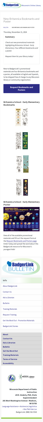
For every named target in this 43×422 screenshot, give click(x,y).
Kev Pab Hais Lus (30, 409)
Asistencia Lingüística (28, 406)
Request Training (9, 314)
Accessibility (8, 363)
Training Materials (10, 309)
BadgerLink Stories (10, 326)
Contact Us (7, 292)
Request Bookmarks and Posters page (22, 241)
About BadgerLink (10, 286)
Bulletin (5, 27)
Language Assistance (10, 406)
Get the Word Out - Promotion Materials (18, 320)
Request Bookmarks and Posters (21, 88)
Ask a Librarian (8, 297)
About (5, 334)
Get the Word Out (10, 351)
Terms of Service (10, 359)
